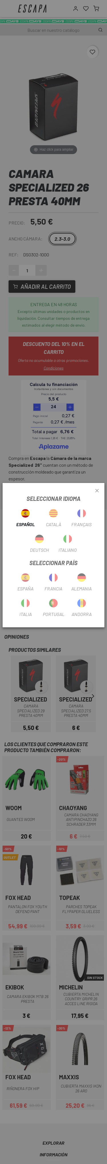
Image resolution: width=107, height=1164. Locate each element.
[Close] (97, 490)
